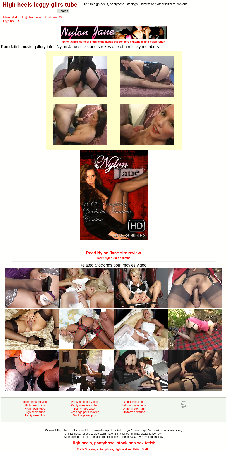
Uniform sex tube (134, 412)
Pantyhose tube (84, 408)
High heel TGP (12, 21)
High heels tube (35, 408)
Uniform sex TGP (134, 408)
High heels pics (35, 405)
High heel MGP (55, 17)
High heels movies (35, 401)
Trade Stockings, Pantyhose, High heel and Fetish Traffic (113, 449)
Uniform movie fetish (134, 405)
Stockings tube (133, 401)
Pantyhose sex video (84, 401)
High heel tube (31, 17)
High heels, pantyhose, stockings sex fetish (113, 443)
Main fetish (10, 17)
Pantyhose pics (35, 415)
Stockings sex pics (84, 415)
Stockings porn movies (84, 412)
